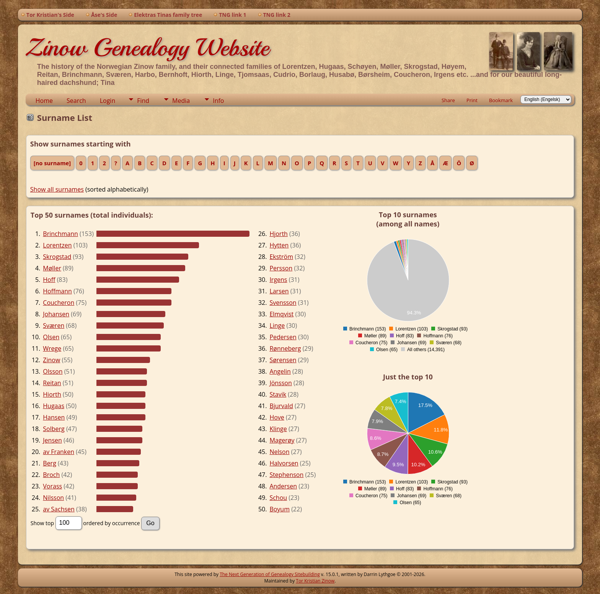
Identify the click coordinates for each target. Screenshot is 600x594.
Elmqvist (281, 314)
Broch (51, 474)
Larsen (279, 291)
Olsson (52, 371)
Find (143, 100)
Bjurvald (281, 406)
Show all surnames (57, 189)
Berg (49, 463)
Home (44, 100)
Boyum (279, 509)
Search (76, 100)
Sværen (53, 325)
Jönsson (280, 383)
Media (181, 100)
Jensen (52, 440)
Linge (277, 325)
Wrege (52, 348)
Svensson (282, 302)
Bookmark (501, 100)
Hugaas (53, 406)
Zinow (51, 360)
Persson (280, 268)
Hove (276, 417)
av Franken (58, 452)
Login (108, 100)
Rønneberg (285, 348)
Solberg (53, 429)
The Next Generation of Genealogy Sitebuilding (270, 574)
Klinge (278, 429)
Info (218, 100)
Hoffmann (57, 291)
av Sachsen (59, 509)
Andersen (283, 486)
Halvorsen (283, 463)
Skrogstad (57, 256)
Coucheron (58, 302)
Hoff (49, 279)
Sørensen (282, 360)
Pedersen (282, 337)
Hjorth (278, 233)
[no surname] (52, 163)
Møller (52, 268)
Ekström (281, 256)
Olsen (51, 337)
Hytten (279, 245)
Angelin (280, 371)
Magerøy (281, 440)
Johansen (56, 314)
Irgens (278, 279)
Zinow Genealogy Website (147, 47)
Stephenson (286, 474)
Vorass (52, 486)
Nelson (279, 452)
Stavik (277, 394)
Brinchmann (60, 233)
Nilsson (53, 497)
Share (448, 100)
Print (472, 100)
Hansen (54, 417)
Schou (278, 497)
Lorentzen (57, 245)
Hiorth (52, 394)
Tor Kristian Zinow (315, 581)
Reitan (52, 383)
